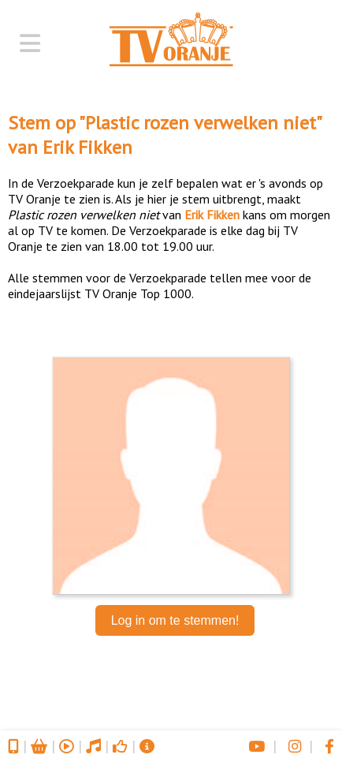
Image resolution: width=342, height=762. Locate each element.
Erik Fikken (87, 147)
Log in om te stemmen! (175, 620)
